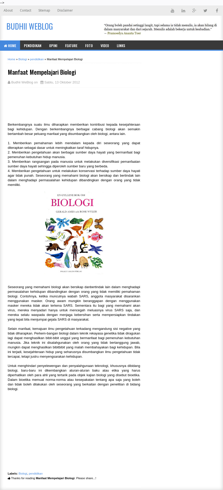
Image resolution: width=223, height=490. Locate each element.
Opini (53, 45)
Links (121, 45)
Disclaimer (65, 10)
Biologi (23, 473)
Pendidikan (32, 45)
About (8, 10)
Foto (89, 45)
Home (10, 45)
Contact (25, 10)
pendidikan (36, 473)
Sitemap (44, 10)
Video (105, 45)
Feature (71, 45)
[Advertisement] (49, 104)
